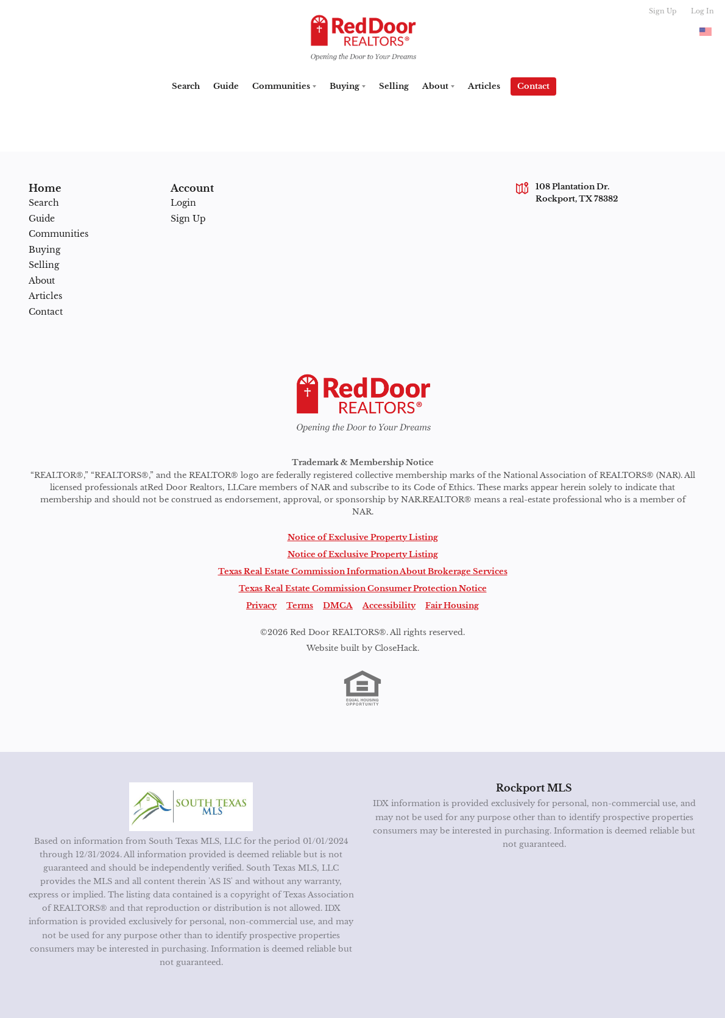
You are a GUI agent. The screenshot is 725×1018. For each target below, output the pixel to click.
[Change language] (705, 31)
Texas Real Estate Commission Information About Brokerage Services (362, 571)
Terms (299, 605)
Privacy (261, 605)
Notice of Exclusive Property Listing (363, 537)
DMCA (338, 605)
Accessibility (389, 605)
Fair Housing (452, 605)
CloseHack (396, 648)
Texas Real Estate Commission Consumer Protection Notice (363, 588)
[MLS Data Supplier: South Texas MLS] (191, 806)
